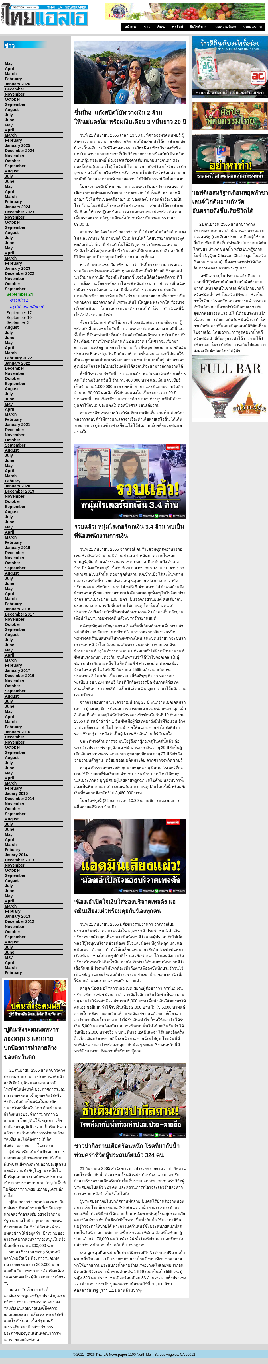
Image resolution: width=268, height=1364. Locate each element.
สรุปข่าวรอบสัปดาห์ (27, 307)
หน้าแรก (131, 27)
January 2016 (17, 732)
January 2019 (17, 547)
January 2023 (17, 268)
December (14, 89)
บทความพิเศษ (225, 27)
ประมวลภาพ (252, 27)
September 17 (19, 312)
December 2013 (19, 860)
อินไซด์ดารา (199, 27)
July (9, 114)
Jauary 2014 (16, 855)
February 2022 (18, 358)
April (9, 68)
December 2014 (19, 798)
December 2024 (19, 150)
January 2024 (17, 207)
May (9, 63)
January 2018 (17, 609)
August (12, 109)
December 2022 (19, 273)
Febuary (12, 481)
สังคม (161, 27)
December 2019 (19, 491)
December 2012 (19, 921)
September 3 (18, 322)
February (13, 79)
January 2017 (17, 670)
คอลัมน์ (177, 27)
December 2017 (19, 614)
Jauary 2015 (16, 793)
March (11, 73)
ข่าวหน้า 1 (19, 300)
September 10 (19, 317)
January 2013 (17, 916)
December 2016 (19, 675)
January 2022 (17, 363)
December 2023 (19, 212)
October (12, 99)
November (14, 94)
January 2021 (17, 424)
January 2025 (17, 145)
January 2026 (17, 84)
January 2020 (17, 486)
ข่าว (147, 27)
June (9, 120)
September (15, 104)
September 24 (20, 294)
